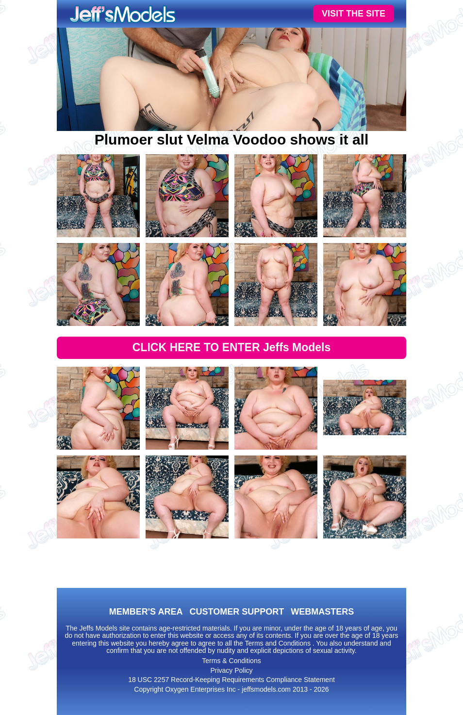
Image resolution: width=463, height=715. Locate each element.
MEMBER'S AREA (146, 611)
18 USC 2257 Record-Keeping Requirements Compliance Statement (231, 679)
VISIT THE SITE (353, 13)
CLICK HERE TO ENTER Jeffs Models (231, 347)
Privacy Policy (231, 670)
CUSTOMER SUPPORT (236, 611)
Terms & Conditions (231, 661)
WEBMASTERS (322, 611)
